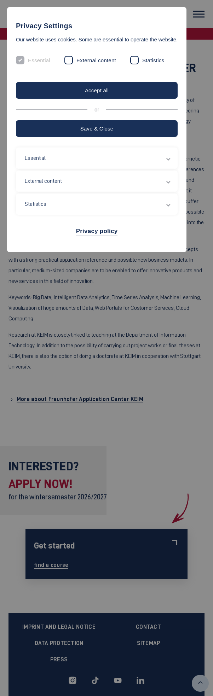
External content (96, 60)
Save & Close (97, 129)
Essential (39, 60)
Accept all (97, 90)
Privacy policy (97, 231)
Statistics (153, 60)
